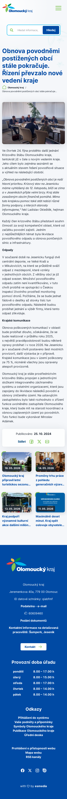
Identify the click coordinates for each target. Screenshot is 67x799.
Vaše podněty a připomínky (33, 722)
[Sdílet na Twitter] (39, 441)
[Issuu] (44, 770)
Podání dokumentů (33, 620)
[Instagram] (37, 770)
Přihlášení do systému (33, 717)
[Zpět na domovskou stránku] (17, 8)
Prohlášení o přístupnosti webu (33, 748)
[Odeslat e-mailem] (47, 441)
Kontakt (33, 647)
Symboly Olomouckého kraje (34, 726)
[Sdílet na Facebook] (31, 441)
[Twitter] (30, 770)
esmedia (41, 786)
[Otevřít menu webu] (58, 8)
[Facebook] (22, 770)
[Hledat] (51, 30)
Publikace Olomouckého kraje (33, 730)
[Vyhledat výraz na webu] (28, 30)
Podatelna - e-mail (33, 606)
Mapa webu (33, 752)
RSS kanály (33, 757)
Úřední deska (33, 735)
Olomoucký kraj (13, 87)
